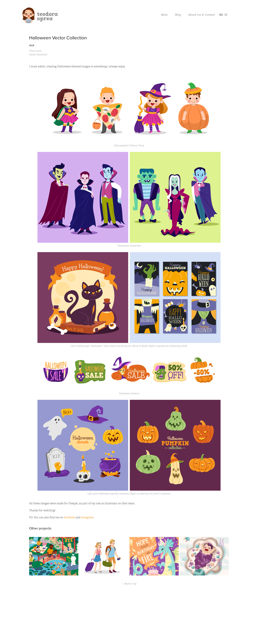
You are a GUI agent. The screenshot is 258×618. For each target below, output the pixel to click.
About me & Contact (201, 15)
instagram (87, 517)
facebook (70, 517)
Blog (178, 15)
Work (164, 15)
